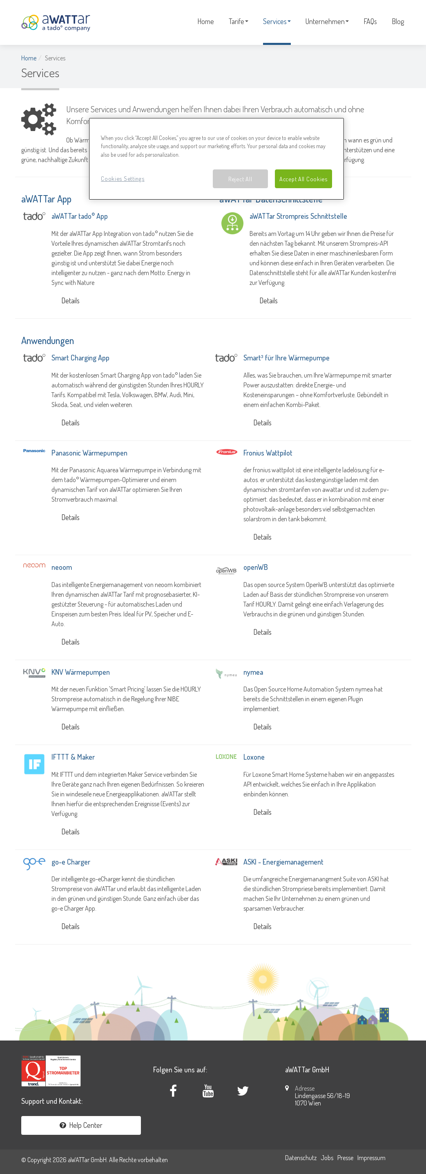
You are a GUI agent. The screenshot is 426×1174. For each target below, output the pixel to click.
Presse (345, 1158)
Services (277, 21)
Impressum (371, 1158)
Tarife (238, 21)
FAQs (370, 21)
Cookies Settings (123, 178)
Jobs (327, 1158)
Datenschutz (301, 1158)
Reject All (240, 178)
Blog (398, 21)
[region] (216, 159)
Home (205, 21)
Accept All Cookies (303, 178)
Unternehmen (327, 21)
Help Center (81, 1125)
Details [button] (70, 300)
